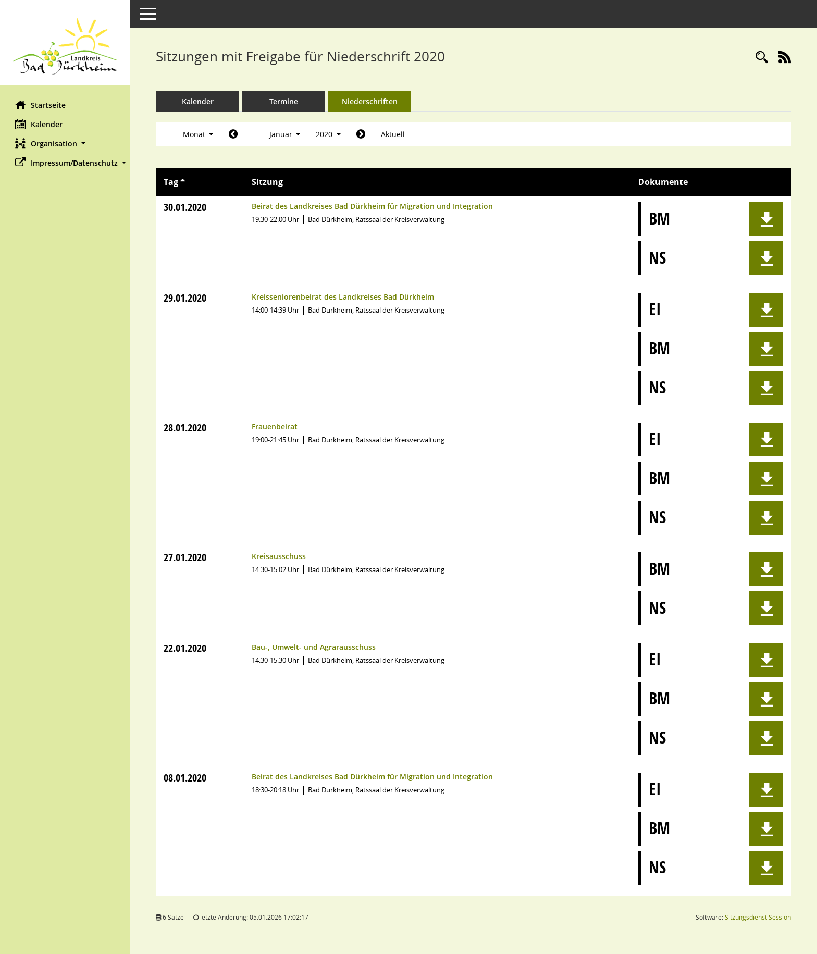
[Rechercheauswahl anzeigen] (761, 57)
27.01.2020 (185, 557)
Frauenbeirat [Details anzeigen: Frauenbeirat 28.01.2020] (275, 426)
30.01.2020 (185, 207)
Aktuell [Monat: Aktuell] (393, 134)
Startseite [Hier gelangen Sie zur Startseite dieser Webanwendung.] (41, 105)
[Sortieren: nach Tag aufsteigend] (183, 182)
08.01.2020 (185, 778)
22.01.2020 (185, 648)
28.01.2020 (185, 427)
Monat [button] (198, 134)
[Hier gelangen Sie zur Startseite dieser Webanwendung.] (65, 46)
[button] (65, 143)
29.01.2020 (185, 298)
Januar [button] (285, 134)
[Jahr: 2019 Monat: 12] (233, 134)
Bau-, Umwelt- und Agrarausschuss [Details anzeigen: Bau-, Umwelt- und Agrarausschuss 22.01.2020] (314, 647)
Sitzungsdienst (758, 917)
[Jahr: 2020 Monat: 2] (361, 134)
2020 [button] (328, 134)
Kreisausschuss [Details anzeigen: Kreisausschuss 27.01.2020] (279, 556)
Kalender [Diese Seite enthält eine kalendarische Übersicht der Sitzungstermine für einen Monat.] (39, 124)
